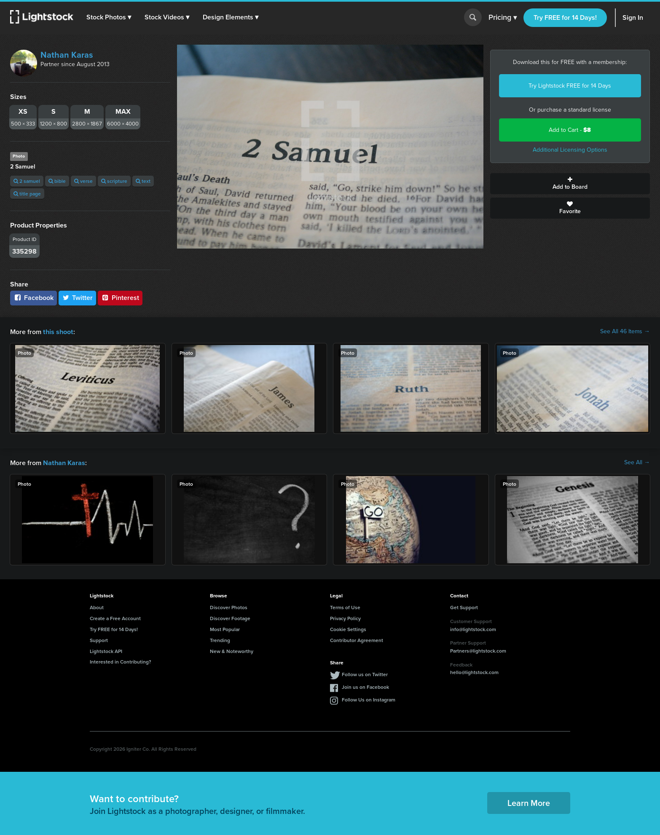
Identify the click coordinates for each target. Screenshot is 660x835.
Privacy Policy (345, 617)
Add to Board (570, 184)
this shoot (57, 331)
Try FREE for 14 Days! (565, 17)
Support (99, 639)
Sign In (632, 17)
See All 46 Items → (625, 331)
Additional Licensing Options (570, 149)
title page (27, 193)
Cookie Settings (348, 628)
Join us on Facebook (365, 686)
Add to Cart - (570, 130)
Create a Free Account (115, 617)
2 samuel (26, 181)
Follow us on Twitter (365, 673)
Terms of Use (345, 606)
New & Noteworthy (231, 650)
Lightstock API (106, 650)
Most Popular (225, 628)
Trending (220, 639)
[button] (109, 17)
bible (57, 181)
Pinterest (120, 297)
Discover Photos (228, 606)
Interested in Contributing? (120, 660)
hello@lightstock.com (474, 671)
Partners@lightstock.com (478, 649)
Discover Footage (230, 617)
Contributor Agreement (356, 639)
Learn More (528, 802)
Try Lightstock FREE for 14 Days (570, 85)
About (97, 606)
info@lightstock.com (473, 628)
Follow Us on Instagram (368, 698)
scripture (114, 181)
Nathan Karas (66, 54)
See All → (637, 462)
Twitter (77, 297)
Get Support (464, 606)
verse (83, 181)
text (143, 181)
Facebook (33, 297)
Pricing (502, 17)
